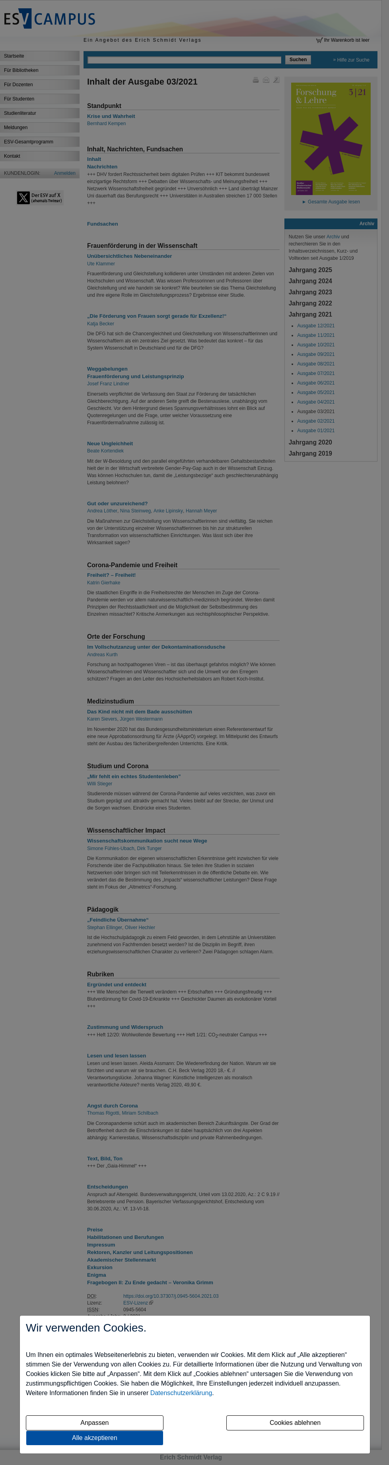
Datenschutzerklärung (181, 1393)
